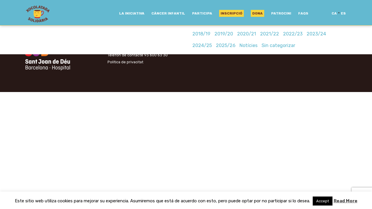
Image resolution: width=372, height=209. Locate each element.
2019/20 (223, 34)
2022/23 (293, 34)
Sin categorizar (278, 45)
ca (334, 13)
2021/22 (269, 34)
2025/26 (225, 45)
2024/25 (202, 45)
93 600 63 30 (156, 55)
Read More (345, 200)
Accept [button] (322, 201)
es (343, 13)
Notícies (248, 45)
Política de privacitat (125, 62)
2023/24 (316, 34)
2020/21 (246, 34)
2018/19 (201, 34)
